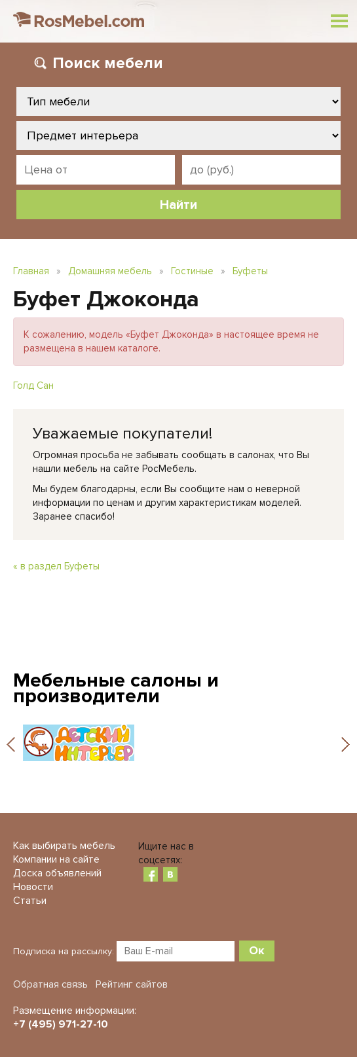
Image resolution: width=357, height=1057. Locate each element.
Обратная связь (50, 984)
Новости (33, 886)
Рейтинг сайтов (132, 984)
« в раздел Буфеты (56, 566)
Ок (257, 950)
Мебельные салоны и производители (116, 688)
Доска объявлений (57, 873)
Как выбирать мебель (64, 845)
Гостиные (192, 271)
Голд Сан (33, 385)
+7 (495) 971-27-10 (60, 1024)
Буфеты (250, 271)
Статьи (30, 900)
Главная (31, 271)
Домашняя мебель (110, 271)
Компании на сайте (56, 859)
